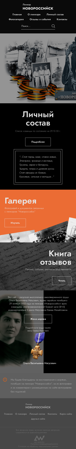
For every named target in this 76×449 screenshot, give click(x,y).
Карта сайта (66, 414)
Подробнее (38, 142)
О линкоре (34, 14)
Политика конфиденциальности (44, 443)
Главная (17, 14)
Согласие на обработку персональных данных (38, 446)
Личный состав (55, 14)
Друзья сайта (38, 418)
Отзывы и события (40, 19)
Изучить (15, 223)
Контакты (62, 19)
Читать (61, 280)
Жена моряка (38, 319)
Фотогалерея (16, 19)
